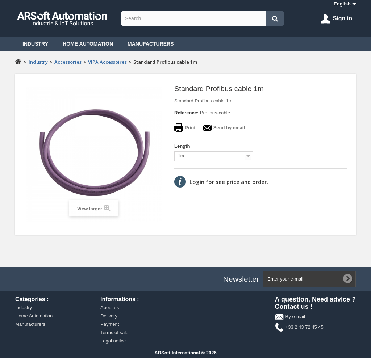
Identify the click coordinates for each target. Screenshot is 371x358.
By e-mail (295, 316)
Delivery (108, 316)
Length (182, 146)
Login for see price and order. (228, 181)
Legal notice (113, 341)
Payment (109, 324)
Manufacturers (151, 44)
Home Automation (88, 44)
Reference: (186, 112)
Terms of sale (114, 332)
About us (109, 307)
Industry (35, 44)
